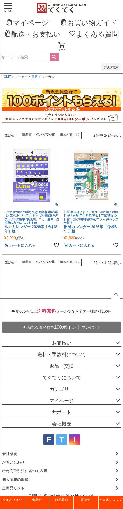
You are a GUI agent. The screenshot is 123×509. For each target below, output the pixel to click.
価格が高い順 (69, 135)
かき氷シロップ (110, 500)
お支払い (61, 343)
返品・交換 (62, 366)
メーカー (21, 77)
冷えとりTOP (12, 500)
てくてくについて (61, 377)
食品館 (37, 500)
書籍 (34, 77)
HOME (6, 77)
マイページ (62, 400)
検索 (54, 57)
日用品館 (61, 500)
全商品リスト (13, 488)
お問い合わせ (13, 462)
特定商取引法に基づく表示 (24, 471)
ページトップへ (115, 294)
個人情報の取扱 (15, 479)
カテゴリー (62, 389)
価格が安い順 (45, 135)
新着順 (27, 135)
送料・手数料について (61, 354)
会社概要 (61, 424)
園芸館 (86, 500)
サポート (61, 412)
